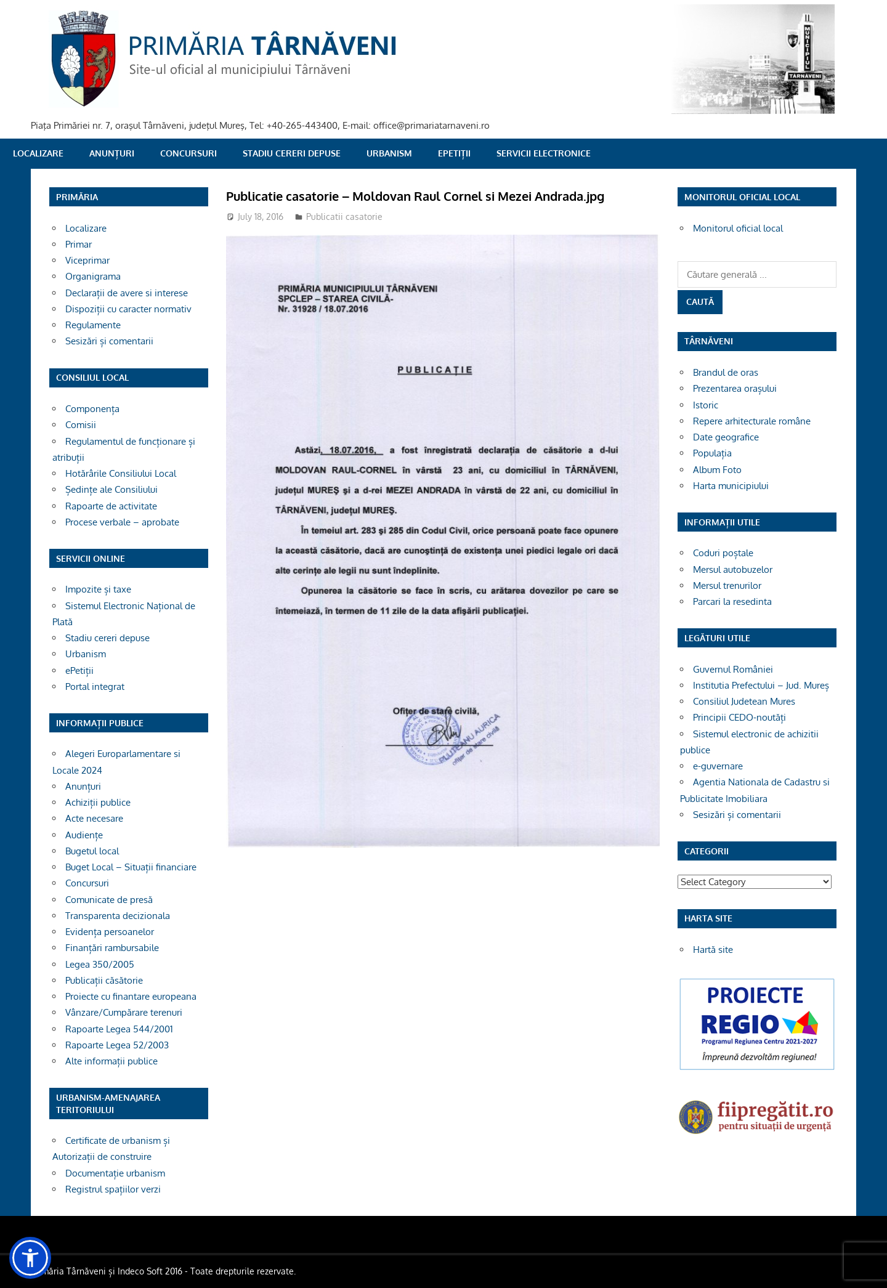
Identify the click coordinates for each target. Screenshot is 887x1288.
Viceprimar (87, 260)
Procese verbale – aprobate (122, 522)
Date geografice (726, 437)
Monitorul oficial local (738, 228)
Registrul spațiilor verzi (113, 1189)
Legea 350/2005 (99, 964)
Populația (712, 453)
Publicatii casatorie (344, 216)
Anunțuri (111, 153)
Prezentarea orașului (735, 388)
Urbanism (389, 153)
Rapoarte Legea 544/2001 (119, 1029)
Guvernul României (733, 669)
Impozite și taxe (98, 589)
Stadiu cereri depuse (292, 153)
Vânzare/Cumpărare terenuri (123, 1012)
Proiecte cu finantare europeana (130, 996)
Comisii (80, 425)
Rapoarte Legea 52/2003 (117, 1045)
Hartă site (713, 949)
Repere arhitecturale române (752, 421)
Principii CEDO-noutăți (739, 717)
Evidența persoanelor (109, 932)
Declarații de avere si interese (126, 293)
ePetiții (454, 153)
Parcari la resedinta (732, 601)
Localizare (38, 153)
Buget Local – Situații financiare (130, 867)
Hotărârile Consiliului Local (120, 473)
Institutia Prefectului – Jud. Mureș (761, 685)
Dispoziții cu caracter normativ (128, 309)
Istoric (705, 405)
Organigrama (93, 276)
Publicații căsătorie (104, 980)
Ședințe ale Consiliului (111, 489)
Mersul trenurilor (727, 585)
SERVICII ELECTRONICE (543, 153)
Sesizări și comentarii (109, 341)
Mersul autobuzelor (732, 569)
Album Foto (717, 470)
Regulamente (93, 325)
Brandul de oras (725, 372)
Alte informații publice (111, 1061)
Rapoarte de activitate (111, 506)
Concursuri (188, 153)
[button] (30, 1258)
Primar (78, 244)
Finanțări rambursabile (112, 948)
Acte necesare (94, 818)
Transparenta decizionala (117, 915)
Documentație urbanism (115, 1173)
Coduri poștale (723, 553)
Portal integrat (94, 686)
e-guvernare (718, 766)
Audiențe (84, 835)
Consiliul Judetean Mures (744, 701)
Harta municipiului (731, 486)
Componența (92, 409)
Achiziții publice (98, 802)
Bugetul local (92, 851)
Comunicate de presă (109, 899)
